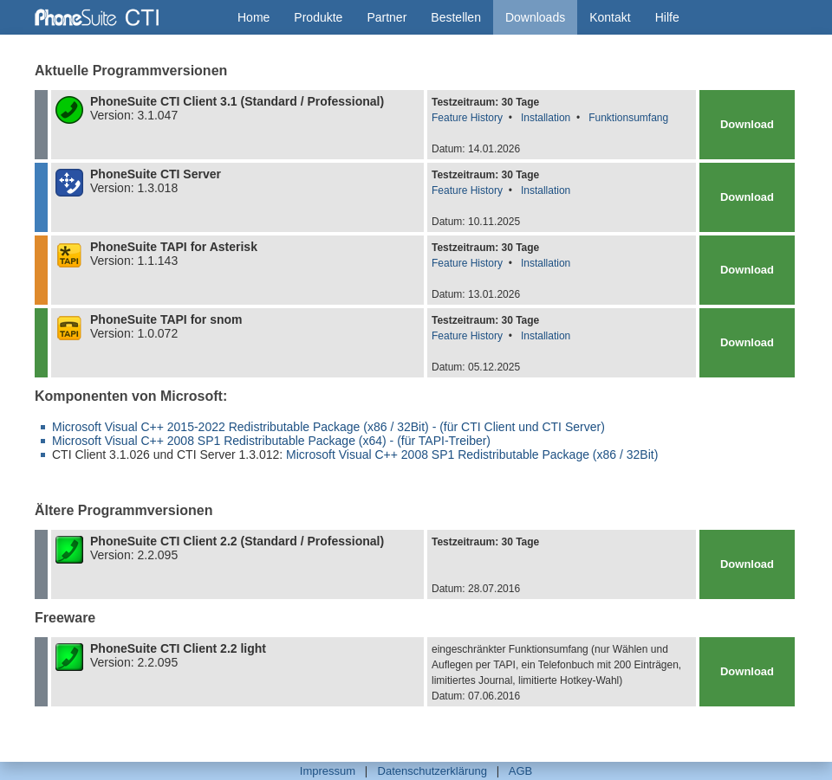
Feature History (467, 118)
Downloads (535, 17)
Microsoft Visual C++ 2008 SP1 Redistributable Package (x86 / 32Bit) (472, 454)
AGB (520, 770)
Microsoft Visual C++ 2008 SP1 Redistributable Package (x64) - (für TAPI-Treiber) (271, 441)
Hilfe (667, 17)
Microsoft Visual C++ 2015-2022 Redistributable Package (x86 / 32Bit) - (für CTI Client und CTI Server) (328, 427)
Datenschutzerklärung (432, 770)
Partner (386, 17)
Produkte (318, 17)
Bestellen (456, 17)
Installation (545, 118)
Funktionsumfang (628, 118)
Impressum (327, 770)
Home (253, 17)
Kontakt (609, 17)
